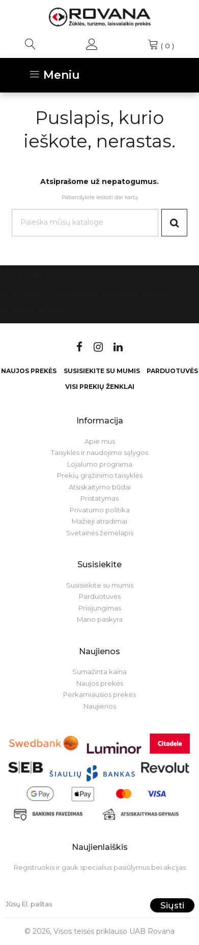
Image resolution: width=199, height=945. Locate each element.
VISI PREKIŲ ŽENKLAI (99, 386)
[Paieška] (85, 222)
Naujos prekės (28, 371)
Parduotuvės (166, 295)
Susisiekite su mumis (96, 295)
